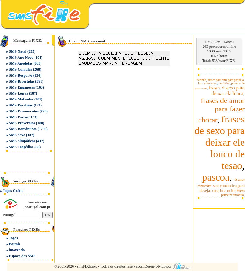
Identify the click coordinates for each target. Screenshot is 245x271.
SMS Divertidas (21, 81)
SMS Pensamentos (23, 111)
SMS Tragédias (21, 147)
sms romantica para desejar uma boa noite (222, 188)
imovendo (16, 250)
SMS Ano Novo (21, 57)
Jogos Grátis (13, 190)
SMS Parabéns (21, 105)
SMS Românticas (22, 129)
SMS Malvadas (21, 99)
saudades (224, 83)
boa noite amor (207, 83)
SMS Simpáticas (22, 141)
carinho (201, 80)
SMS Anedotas (20, 63)
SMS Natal (17, 51)
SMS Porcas (18, 117)
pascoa (215, 177)
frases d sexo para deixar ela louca (227, 90)
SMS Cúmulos (20, 69)
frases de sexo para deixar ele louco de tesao (219, 142)
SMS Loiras (18, 93)
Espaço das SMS (22, 256)
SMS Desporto (20, 75)
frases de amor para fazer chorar (221, 110)
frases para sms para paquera (226, 80)
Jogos (13, 238)
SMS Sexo (17, 135)
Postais (14, 244)
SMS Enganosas (22, 87)
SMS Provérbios (22, 123)
